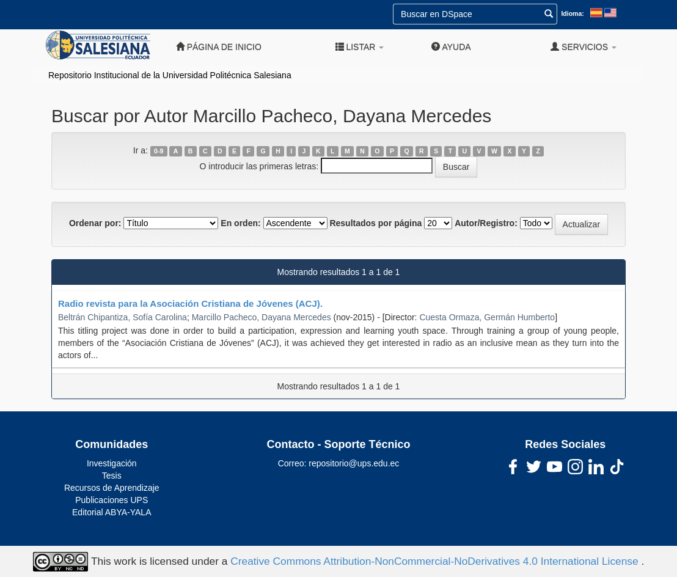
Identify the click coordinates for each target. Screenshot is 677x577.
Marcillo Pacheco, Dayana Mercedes (261, 317)
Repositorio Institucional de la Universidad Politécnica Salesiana (169, 75)
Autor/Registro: (486, 223)
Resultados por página (375, 223)
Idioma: (572, 13)
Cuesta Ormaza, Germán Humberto (487, 317)
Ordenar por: (95, 223)
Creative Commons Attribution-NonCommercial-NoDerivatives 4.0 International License (435, 561)
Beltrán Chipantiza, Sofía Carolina (122, 317)
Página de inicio (219, 47)
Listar (359, 47)
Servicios (584, 47)
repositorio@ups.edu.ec (354, 463)
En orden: (240, 223)
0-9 (158, 151)
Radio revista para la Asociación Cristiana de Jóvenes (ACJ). (190, 303)
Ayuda (450, 47)
